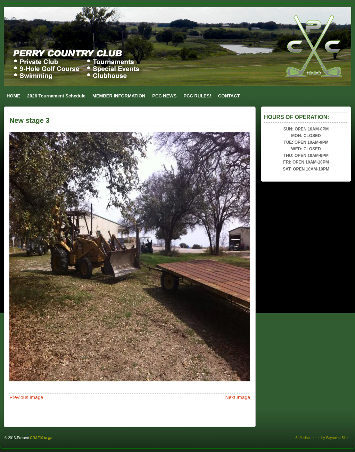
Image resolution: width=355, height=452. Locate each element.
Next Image (237, 397)
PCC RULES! (197, 95)
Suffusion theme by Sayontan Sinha (322, 438)
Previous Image (26, 397)
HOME (13, 95)
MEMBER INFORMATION (118, 95)
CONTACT (229, 95)
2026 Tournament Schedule (56, 95)
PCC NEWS (164, 95)
